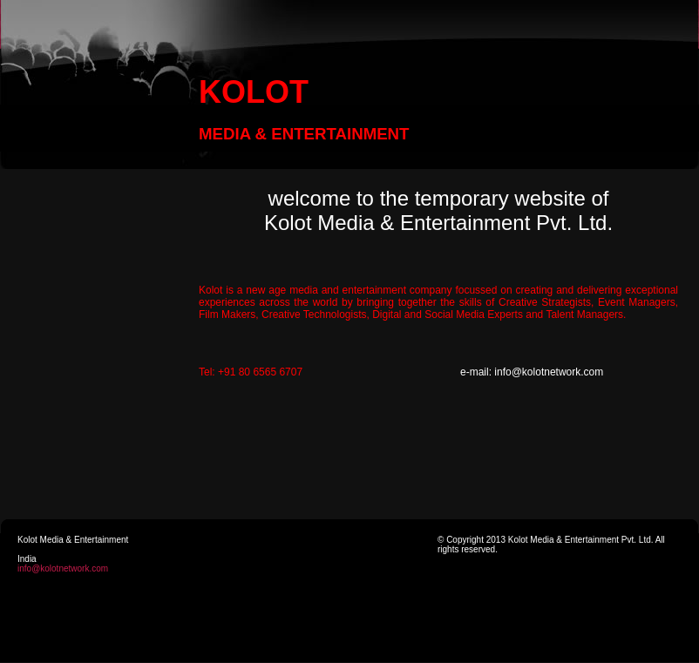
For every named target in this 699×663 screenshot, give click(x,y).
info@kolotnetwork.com (62, 568)
